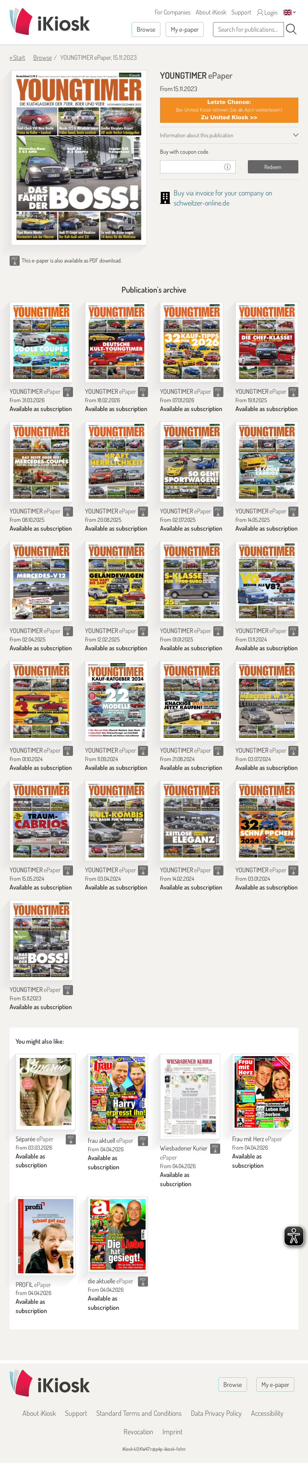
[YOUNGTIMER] (41, 342)
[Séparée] (46, 1092)
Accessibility (267, 1413)
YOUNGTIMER (35, 391)
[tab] (229, 152)
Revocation (138, 1431)
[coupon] (189, 166)
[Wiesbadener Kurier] (190, 1096)
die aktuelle (110, 1281)
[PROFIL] (46, 1236)
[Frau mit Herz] (262, 1092)
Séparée (34, 1139)
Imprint (172, 1431)
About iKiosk (211, 12)
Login (267, 12)
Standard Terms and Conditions (139, 1413)
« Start (17, 57)
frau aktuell (110, 1140)
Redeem (273, 166)
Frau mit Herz (257, 1139)
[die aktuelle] (118, 1235)
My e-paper (185, 29)
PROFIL (33, 1285)
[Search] (291, 29)
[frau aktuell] (118, 1093)
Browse (146, 29)
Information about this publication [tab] (196, 135)
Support (241, 12)
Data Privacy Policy (216, 1413)
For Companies (172, 12)
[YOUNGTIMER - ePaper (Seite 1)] (79, 157)
